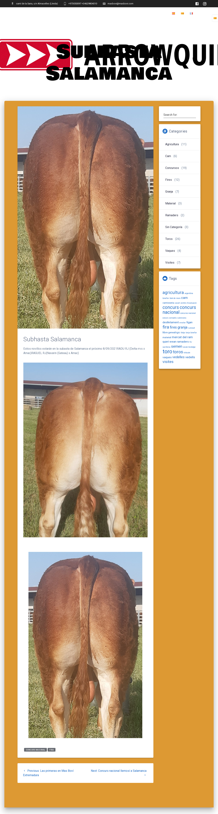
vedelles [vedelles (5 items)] (178, 357)
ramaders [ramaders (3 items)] (183, 341)
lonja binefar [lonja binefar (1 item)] (191, 332)
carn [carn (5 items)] (184, 298)
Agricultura (172, 144)
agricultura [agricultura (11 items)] (173, 292)
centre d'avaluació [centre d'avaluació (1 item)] (188, 303)
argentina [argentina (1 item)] (189, 293)
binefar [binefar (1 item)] (166, 298)
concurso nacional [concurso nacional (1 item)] (188, 313)
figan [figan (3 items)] (189, 322)
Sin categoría (173, 227)
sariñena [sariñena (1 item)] (166, 347)
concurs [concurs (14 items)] (171, 307)
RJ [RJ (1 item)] (191, 342)
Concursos (172, 168)
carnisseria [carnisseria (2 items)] (168, 302)
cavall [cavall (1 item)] (177, 303)
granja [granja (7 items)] (183, 327)
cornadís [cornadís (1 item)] (173, 318)
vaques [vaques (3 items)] (167, 357)
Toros (169, 239)
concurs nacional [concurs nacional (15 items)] (179, 310)
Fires (168, 179)
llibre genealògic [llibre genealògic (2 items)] (171, 332)
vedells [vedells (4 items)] (190, 357)
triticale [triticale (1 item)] (187, 352)
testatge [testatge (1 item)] (192, 347)
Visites (169, 262)
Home (203, 13)
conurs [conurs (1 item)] (165, 318)
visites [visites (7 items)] (168, 361)
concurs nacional (35, 750)
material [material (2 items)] (167, 337)
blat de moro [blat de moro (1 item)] (175, 298)
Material (170, 203)
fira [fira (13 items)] (166, 327)
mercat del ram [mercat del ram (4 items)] (182, 337)
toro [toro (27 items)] (167, 351)
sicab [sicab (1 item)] (185, 347)
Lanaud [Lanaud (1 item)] (191, 328)
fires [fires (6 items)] (173, 327)
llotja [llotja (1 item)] (183, 332)
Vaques (170, 250)
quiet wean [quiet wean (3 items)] (169, 341)
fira (51, 750)
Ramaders (171, 215)
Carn (168, 156)
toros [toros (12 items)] (178, 351)
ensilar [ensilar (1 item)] (183, 322)
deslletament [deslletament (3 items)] (171, 322)
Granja (169, 191)
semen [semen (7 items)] (176, 346)
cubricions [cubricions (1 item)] (181, 318)
